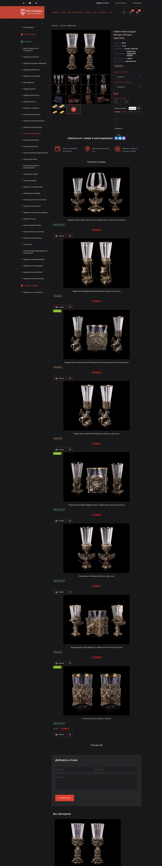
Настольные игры (30, 146)
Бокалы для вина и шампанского (31, 167)
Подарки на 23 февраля (32, 292)
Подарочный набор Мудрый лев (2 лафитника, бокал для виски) (96, 503)
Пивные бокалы (29, 181)
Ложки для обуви (30, 174)
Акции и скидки (29, 285)
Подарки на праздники (33, 266)
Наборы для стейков (31, 193)
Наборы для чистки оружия (34, 200)
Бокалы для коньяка (32, 114)
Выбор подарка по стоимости (31, 49)
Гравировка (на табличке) (123, 82)
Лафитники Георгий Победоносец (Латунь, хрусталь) (96, 432)
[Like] (74, 234)
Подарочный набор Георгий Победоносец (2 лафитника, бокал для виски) (96, 361)
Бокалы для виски (31, 140)
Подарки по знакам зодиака (35, 213)
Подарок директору (31, 70)
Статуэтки (27, 244)
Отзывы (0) (96, 743)
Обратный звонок (121, 3)
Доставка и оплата (75, 12)
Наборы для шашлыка (32, 127)
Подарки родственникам (33, 259)
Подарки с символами (32, 187)
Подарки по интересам (32, 272)
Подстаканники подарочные (35, 153)
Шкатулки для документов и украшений (35, 252)
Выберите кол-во (120, 98)
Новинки (26, 41)
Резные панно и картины (33, 232)
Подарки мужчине (31, 57)
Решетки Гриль (29, 219)
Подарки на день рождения (34, 63)
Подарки (55, 12)
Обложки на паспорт (32, 206)
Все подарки (28, 27)
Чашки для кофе (30, 159)
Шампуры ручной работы (34, 121)
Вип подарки (28, 83)
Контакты (102, 12)
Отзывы (88, 12)
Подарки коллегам (31, 95)
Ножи (63, 12)
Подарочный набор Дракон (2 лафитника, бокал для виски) (96, 646)
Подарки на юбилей (31, 76)
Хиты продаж (28, 34)
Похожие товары (96, 161)
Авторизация (137, 3)
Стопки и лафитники (32, 134)
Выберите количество (121, 72)
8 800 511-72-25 (102, 3)
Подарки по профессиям (33, 279)
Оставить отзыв (64, 795)
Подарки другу (29, 89)
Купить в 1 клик (119, 130)
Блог (95, 12)
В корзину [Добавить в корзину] (61, 235)
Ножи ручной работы (32, 225)
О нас (110, 12)
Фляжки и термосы (31, 108)
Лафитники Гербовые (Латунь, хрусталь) (96, 575)
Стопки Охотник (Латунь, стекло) (96, 717)
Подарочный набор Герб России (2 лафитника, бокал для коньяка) (96, 218)
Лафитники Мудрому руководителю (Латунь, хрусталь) (96, 290)
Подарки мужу (29, 102)
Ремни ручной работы (32, 238)
